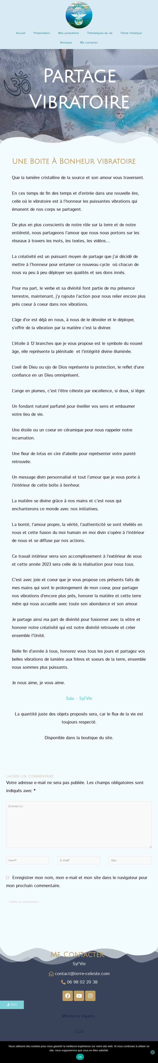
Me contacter (89, 43)
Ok (80, 1056)
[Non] (152, 1052)
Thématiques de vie (100, 33)
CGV (79, 1032)
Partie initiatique (131, 33)
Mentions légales (79, 1016)
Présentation (42, 33)
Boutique (66, 43)
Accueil (20, 33)
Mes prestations (68, 33)
